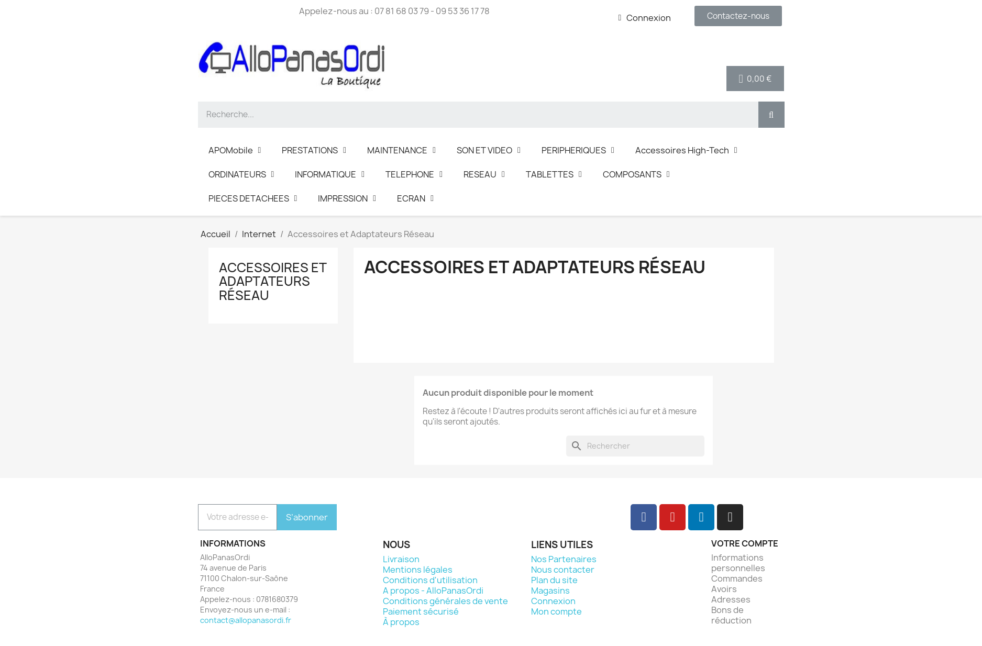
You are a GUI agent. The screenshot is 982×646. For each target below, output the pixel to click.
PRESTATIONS (314, 150)
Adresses (731, 599)
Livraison (401, 559)
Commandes (737, 578)
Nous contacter (562, 569)
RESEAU (484, 174)
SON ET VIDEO (489, 150)
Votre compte (744, 543)
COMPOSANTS (636, 174)
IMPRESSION (347, 198)
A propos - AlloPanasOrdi (433, 590)
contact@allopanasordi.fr (245, 620)
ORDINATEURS (241, 174)
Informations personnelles (738, 563)
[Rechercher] (635, 446)
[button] (738, 16)
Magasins (550, 590)
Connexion (553, 601)
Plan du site (554, 580)
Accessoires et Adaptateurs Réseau (272, 281)
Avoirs (724, 589)
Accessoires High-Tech (686, 150)
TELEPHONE (414, 174)
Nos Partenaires (564, 559)
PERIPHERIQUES (578, 150)
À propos (401, 622)
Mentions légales (418, 569)
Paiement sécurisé (421, 611)
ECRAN (415, 198)
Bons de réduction (731, 615)
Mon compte (556, 611)
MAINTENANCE (401, 150)
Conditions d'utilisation (430, 580)
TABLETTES (554, 174)
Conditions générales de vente (445, 601)
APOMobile (234, 150)
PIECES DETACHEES (252, 198)
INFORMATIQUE (330, 174)
